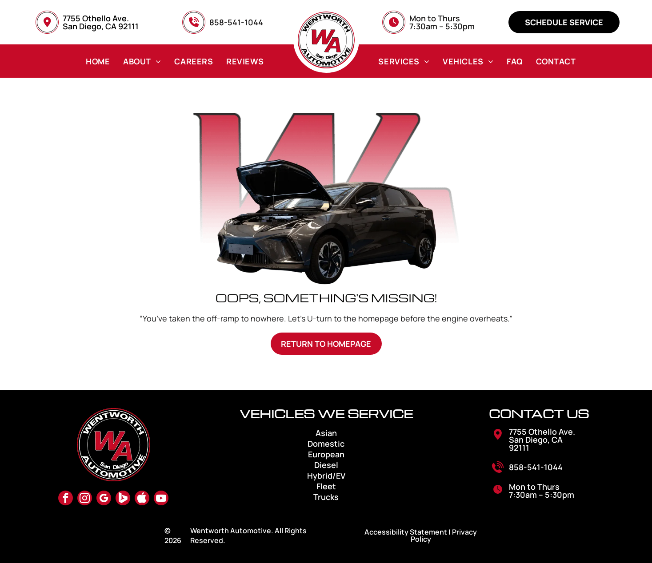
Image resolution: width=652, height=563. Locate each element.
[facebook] (65, 499)
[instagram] (84, 499)
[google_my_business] (104, 499)
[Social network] (123, 499)
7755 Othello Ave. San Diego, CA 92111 (101, 22)
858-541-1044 (536, 467)
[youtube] (161, 499)
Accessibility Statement (405, 532)
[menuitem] (97, 61)
